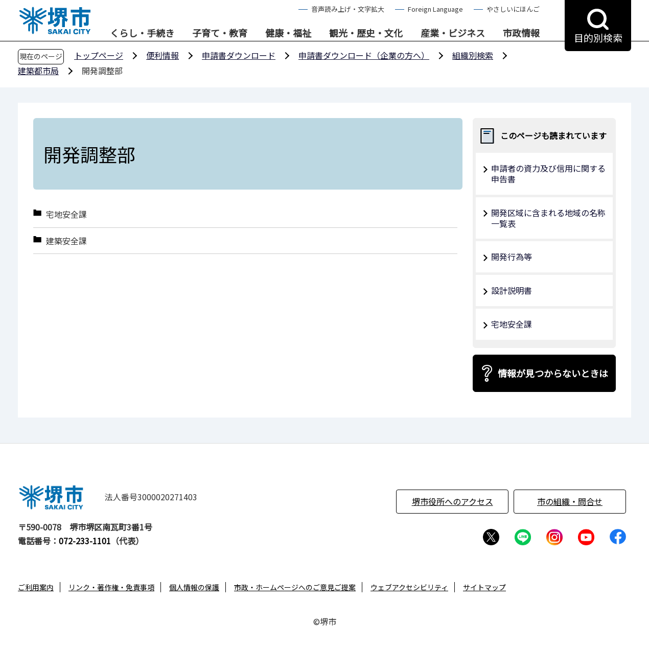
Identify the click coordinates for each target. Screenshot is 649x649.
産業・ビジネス (453, 33)
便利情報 (162, 55)
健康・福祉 (288, 33)
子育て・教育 (219, 33)
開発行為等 (511, 256)
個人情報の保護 (194, 587)
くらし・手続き (142, 33)
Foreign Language (435, 9)
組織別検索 (472, 55)
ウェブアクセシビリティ (409, 587)
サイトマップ (484, 587)
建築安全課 (66, 241)
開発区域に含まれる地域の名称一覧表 (548, 217)
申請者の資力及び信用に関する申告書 (548, 173)
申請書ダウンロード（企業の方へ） (363, 55)
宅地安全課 (66, 214)
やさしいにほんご (513, 9)
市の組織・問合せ (569, 501)
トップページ (98, 55)
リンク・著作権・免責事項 (111, 587)
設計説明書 (511, 290)
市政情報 (521, 33)
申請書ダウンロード (238, 55)
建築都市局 (38, 70)
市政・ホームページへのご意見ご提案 (295, 587)
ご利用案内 (36, 587)
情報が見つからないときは (553, 373)
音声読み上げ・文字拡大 (347, 9)
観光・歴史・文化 (366, 33)
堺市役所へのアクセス (452, 501)
